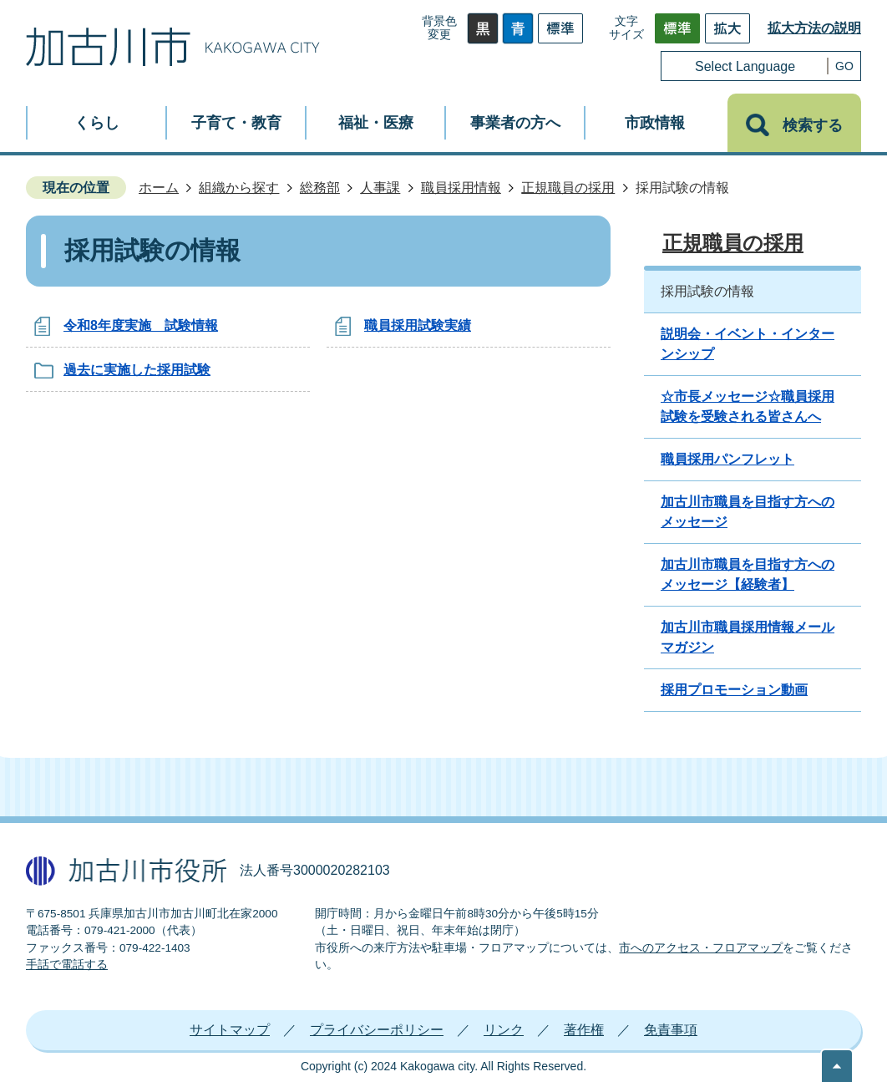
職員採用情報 (461, 187)
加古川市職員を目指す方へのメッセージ (747, 512)
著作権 (584, 1030)
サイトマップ (230, 1030)
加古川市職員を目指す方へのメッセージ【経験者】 (747, 574)
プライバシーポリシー (376, 1030)
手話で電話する (67, 964)
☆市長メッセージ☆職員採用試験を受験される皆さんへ (747, 406)
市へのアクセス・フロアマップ (701, 948)
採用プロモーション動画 (734, 690)
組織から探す (239, 187)
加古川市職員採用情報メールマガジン (747, 637)
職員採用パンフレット (727, 459)
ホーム (159, 187)
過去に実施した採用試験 (136, 370)
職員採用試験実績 (417, 325)
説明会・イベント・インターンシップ (747, 344)
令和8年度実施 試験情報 (140, 325)
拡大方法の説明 (814, 28)
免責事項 (670, 1030)
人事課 (380, 187)
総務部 (320, 187)
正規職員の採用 (568, 187)
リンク (504, 1030)
